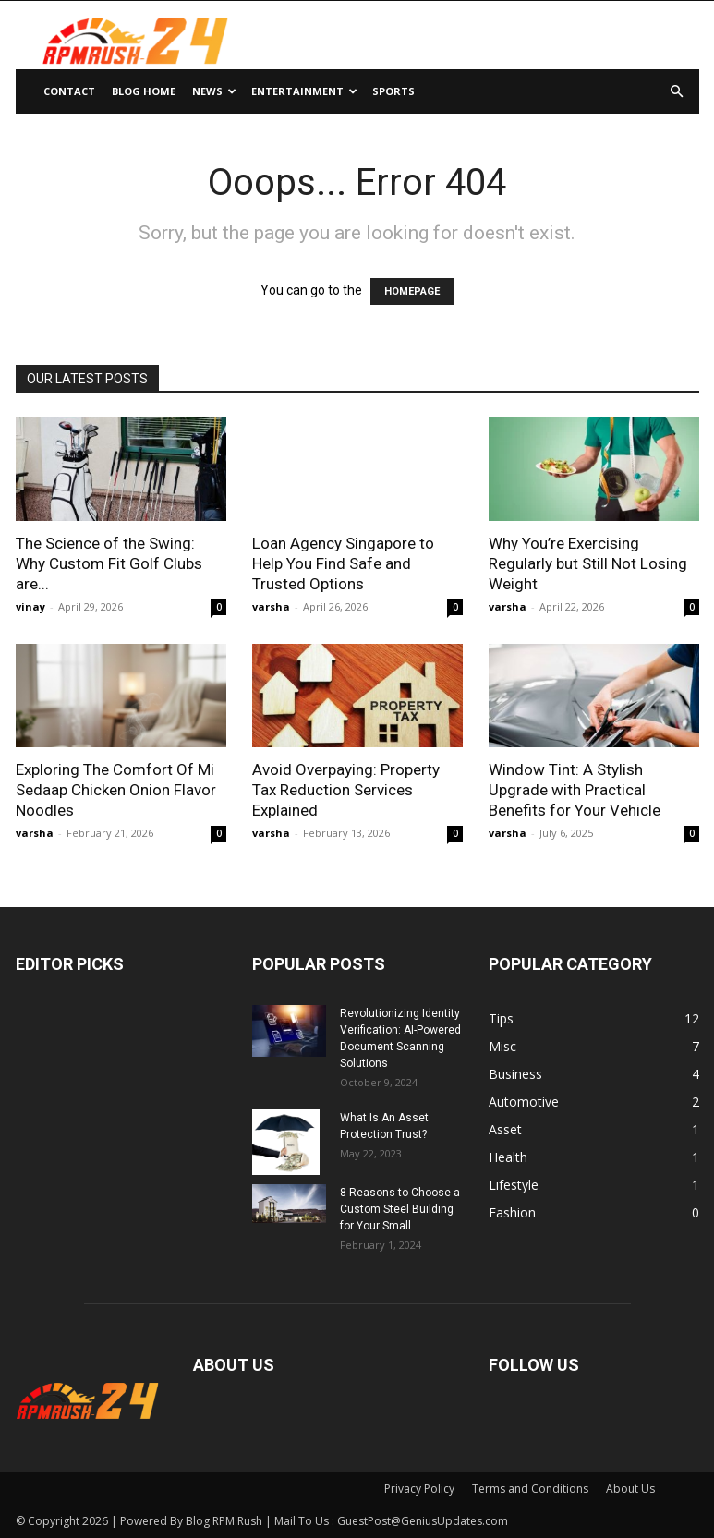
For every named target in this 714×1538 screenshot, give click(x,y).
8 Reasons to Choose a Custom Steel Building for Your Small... (400, 1209)
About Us (630, 1488)
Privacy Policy (419, 1488)
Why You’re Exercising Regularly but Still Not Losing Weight (588, 563)
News (214, 91)
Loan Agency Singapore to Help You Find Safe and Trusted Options (343, 563)
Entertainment (304, 91)
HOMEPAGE (412, 291)
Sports (393, 91)
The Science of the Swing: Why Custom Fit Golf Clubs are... (109, 563)
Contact (69, 91)
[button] (677, 92)
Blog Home (143, 91)
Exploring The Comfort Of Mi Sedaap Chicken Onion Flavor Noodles (116, 789)
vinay (30, 606)
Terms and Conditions (530, 1488)
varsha (271, 606)
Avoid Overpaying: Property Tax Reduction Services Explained (346, 789)
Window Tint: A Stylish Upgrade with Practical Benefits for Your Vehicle (574, 789)
